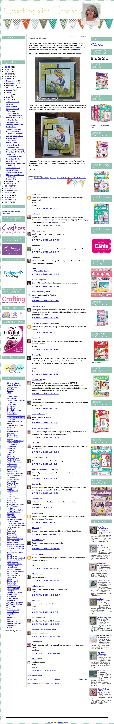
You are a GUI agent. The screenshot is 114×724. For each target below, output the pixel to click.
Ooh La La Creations (16, 525)
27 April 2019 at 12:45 (45, 318)
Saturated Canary (14, 564)
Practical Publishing (15, 548)
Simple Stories (13, 573)
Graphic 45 (12, 471)
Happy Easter (12, 122)
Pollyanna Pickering (15, 546)
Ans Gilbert (37, 540)
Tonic (9, 608)
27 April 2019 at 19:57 (45, 522)
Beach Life (10, 154)
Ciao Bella (11, 408)
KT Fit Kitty (37, 280)
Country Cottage (13, 129)
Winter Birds (102, 564)
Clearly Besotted (14, 410)
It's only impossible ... (103, 527)
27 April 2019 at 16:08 (45, 452)
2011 (7, 202)
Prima (9, 550)
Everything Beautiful (101, 653)
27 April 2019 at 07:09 (46, 225)
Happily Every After (14, 136)
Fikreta (35, 574)
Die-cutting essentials (11, 447)
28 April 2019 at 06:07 (46, 595)
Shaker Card (12, 567)
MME (9, 494)
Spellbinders (12, 583)
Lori (34, 484)
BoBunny (10, 391)
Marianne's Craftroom (42, 630)
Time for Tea (11, 161)
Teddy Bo (11, 600)
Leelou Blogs (63, 722)
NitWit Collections (14, 519)
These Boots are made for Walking (14, 132)
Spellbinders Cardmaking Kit (13, 586)
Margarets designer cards (43, 323)
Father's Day (12, 464)
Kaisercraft (11, 487)
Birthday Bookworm (14, 124)
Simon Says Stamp (15, 571)
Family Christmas (14, 462)
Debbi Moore (12, 431)
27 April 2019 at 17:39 (45, 479)
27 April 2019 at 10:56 (45, 274)
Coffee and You (104, 617)
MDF (9, 493)
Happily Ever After (14, 172)
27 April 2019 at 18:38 (45, 493)
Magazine (11, 496)
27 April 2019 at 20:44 (46, 549)
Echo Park (11, 456)
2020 (8, 76)
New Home (11, 517)
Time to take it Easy (14, 117)
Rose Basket (11, 106)
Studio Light (12, 594)
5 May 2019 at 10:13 (44, 670)
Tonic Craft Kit (13, 610)
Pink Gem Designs (15, 539)
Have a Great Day (13, 145)
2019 (7, 78)
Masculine (11, 502)
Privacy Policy (97, 45)
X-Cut (9, 627)
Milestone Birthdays (15, 504)
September (11, 88)
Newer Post (32, 679)
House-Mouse (13, 479)
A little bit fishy (103, 580)
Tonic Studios (13, 612)
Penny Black (12, 537)
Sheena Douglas (14, 569)
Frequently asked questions (14, 468)
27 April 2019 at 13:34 (45, 349)
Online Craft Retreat (15, 523)
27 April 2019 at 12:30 (45, 286)
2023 (8, 69)
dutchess (36, 214)
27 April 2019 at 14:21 (45, 374)
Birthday (10, 389)
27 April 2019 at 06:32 (46, 208)
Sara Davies (12, 556)
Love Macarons (13, 168)
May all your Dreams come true (15, 176)
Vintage (10, 619)
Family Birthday (13, 460)
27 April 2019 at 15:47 (45, 408)
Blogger (19, 631)
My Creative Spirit (15, 510)
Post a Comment (34, 676)
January (10, 183)
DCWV (10, 429)
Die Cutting (12, 444)
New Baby (11, 516)
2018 (7, 186)
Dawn (34, 194)
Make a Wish (11, 143)
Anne (34, 338)
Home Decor (12, 477)
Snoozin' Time (12, 170)
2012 (7, 200)
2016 (7, 190)
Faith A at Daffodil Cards (43, 469)
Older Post (83, 679)
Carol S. (35, 528)
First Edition (12, 466)
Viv (33, 443)
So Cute (9, 104)
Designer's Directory (15, 441)
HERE (77, 49)
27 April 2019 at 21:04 (45, 580)
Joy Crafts (11, 485)
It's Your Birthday (104, 635)
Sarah (34, 399)
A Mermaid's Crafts (40, 271)
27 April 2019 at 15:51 (45, 423)
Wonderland (11, 138)
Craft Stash (12, 414)
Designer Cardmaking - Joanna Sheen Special (13, 436)
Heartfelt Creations (15, 473)
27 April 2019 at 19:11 (45, 508)
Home (57, 679)
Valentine (11, 617)
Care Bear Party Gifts (15, 152)
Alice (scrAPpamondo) (42, 428)
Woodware (11, 625)
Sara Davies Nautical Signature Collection (16, 559)
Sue (34, 355)
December (11, 81)
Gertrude (36, 231)
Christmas (11, 406)
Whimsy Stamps (14, 623)
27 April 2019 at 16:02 (45, 437)
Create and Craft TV (41, 178)
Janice (35, 642)
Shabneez (36, 618)
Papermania (12, 535)
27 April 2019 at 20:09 (46, 534)
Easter (9, 454)
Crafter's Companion (16, 416)
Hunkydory (11, 481)
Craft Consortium (14, 412)
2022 (8, 72)
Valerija (35, 586)
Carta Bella (11, 404)
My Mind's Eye (13, 512)
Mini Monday (12, 506)
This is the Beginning (15, 150)
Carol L (35, 513)
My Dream (10, 111)
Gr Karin (35, 297)
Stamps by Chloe (14, 592)
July (8, 92)
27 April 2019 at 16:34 (45, 464)
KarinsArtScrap (39, 292)
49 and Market (13, 383)
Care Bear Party (13, 159)
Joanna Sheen (13, 483)
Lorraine (35, 499)
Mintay (10, 508)
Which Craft (12, 621)
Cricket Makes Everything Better (14, 114)
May (8, 97)
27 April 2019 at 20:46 (46, 568)
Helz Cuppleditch (14, 475)
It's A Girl (101, 671)
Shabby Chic (12, 566)
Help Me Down (12, 102)
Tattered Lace (12, 598)
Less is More (12, 491)
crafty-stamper (38, 414)
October (10, 85)
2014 (7, 195)
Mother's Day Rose (103, 689)
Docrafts (10, 450)
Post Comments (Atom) (49, 684)
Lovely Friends (12, 147)
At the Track (11, 127)
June (8, 95)
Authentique (12, 387)
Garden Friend (12, 109)
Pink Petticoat (13, 541)
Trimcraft (10, 614)
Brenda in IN (37, 306)
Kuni (34, 600)
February (10, 181)
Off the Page (12, 521)
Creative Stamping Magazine (15, 426)
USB (9, 616)
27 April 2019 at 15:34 (45, 394)
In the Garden (12, 120)
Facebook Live (13, 458)
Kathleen (36, 554)
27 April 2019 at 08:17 (45, 252)
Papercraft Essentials (11, 532)
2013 (7, 197)
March (9, 179)
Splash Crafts (13, 589)
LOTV (9, 489)
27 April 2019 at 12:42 (45, 301)
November (11, 83)
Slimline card (12, 581)
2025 (8, 67)
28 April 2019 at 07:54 (46, 612)
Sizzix (9, 579)
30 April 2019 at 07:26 (46, 653)
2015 (7, 193)
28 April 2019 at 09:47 (46, 624)
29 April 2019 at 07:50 (46, 636)
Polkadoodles (12, 542)
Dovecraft (11, 452)
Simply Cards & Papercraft (13, 576)
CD (8, 395)
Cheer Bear (11, 140)
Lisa (34, 257)
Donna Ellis (37, 380)
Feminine (53, 178)
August (9, 90)
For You (100, 599)
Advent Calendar (14, 385)
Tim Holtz (11, 606)
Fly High (100, 545)
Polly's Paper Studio (15, 544)
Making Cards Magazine (13, 499)
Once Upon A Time (14, 156)
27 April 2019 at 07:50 (46, 240)
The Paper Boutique (15, 602)
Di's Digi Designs (14, 443)
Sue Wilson (11, 596)
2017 (7, 188)
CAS (9, 393)
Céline (35, 659)
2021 (7, 74)
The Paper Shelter (14, 604)
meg (34, 245)
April (8, 99)
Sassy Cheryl (12, 562)
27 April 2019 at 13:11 (45, 332)
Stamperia (11, 591)
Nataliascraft (37, 457)
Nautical (10, 514)
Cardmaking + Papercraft (12, 397)
